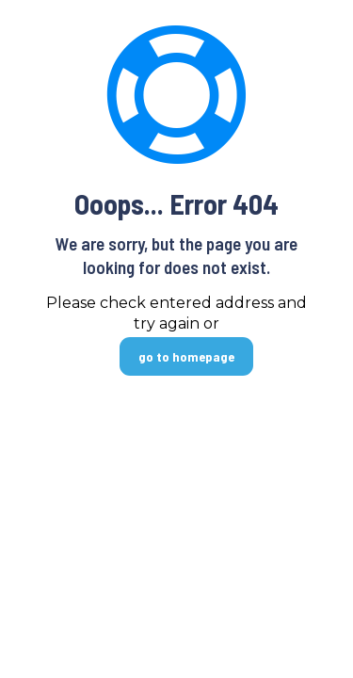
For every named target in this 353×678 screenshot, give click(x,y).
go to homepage (186, 356)
